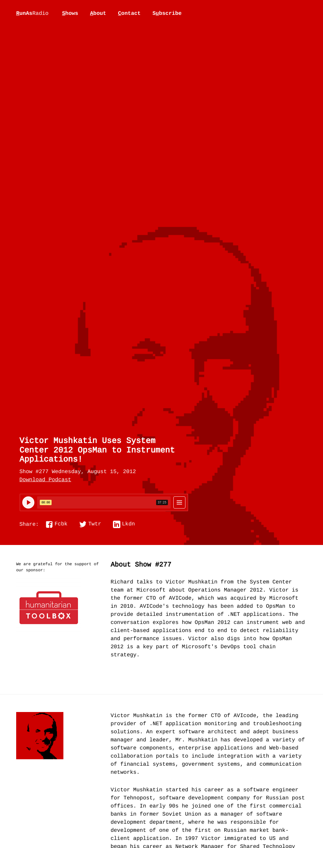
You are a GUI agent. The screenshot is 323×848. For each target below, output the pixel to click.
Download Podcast (45, 480)
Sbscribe (166, 13)
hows (70, 13)
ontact (129, 13)
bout (98, 13)
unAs (32, 14)
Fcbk (61, 524)
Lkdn (128, 524)
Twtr (94, 524)
